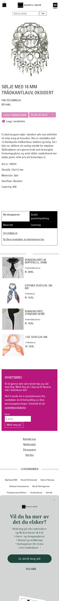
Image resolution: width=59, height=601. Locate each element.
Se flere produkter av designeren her (23, 239)
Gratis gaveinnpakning (40, 216)
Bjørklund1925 (11, 479)
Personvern (29, 449)
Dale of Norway (47, 479)
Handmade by (36, 492)
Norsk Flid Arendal (29, 479)
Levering (36, 224)
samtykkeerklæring (15, 407)
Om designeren (11, 214)
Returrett (8, 224)
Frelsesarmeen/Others (16, 492)
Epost (7, 414)
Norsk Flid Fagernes (41, 486)
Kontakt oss (29, 439)
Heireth (49, 492)
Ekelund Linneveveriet (19, 486)
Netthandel (29, 444)
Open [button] (55, 5)
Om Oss (29, 455)
